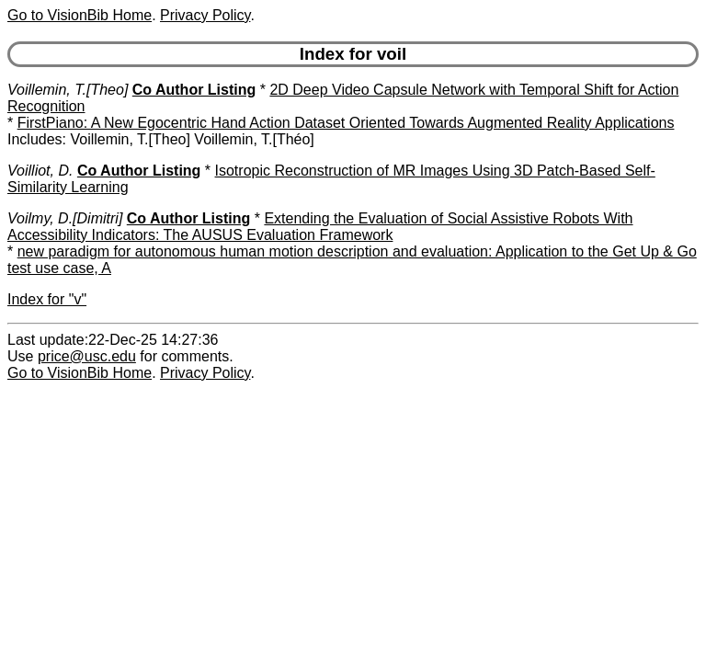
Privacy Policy (205, 15)
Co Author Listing (194, 89)
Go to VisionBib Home (79, 15)
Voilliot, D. (40, 170)
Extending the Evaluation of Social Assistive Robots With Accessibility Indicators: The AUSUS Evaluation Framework (320, 227)
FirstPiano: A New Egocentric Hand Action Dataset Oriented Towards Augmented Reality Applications (346, 123)
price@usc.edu (87, 356)
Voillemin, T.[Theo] (67, 89)
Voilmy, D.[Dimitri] (64, 218)
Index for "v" (46, 299)
